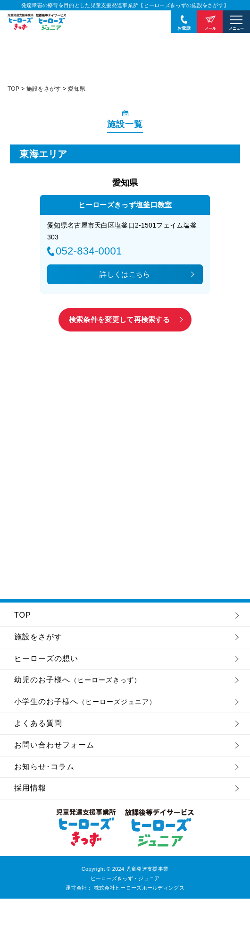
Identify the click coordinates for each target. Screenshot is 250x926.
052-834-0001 (89, 251)
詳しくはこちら (125, 274)
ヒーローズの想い (46, 658)
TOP (22, 615)
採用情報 (30, 788)
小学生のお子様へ (85, 701)
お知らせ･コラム (44, 767)
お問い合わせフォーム (54, 745)
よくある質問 (38, 723)
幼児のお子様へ (77, 680)
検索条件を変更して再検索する (119, 319)
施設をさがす (38, 637)
